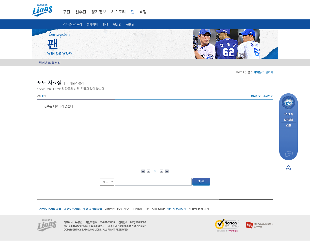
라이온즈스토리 (72, 24)
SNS (105, 24)
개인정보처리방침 (50, 209)
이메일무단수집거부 (117, 209)
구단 (66, 12)
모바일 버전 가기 (199, 209)
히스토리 (118, 12)
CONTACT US (140, 209)
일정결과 (288, 120)
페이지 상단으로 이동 (288, 167)
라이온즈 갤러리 (50, 62)
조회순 (266, 96)
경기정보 (98, 12)
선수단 (80, 12)
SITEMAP (158, 209)
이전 (149, 171)
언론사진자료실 (176, 209)
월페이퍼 (92, 24)
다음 (161, 171)
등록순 (254, 96)
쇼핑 (143, 12)
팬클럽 (117, 24)
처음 (143, 171)
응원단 (130, 24)
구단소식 (288, 114)
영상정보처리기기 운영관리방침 (82, 209)
